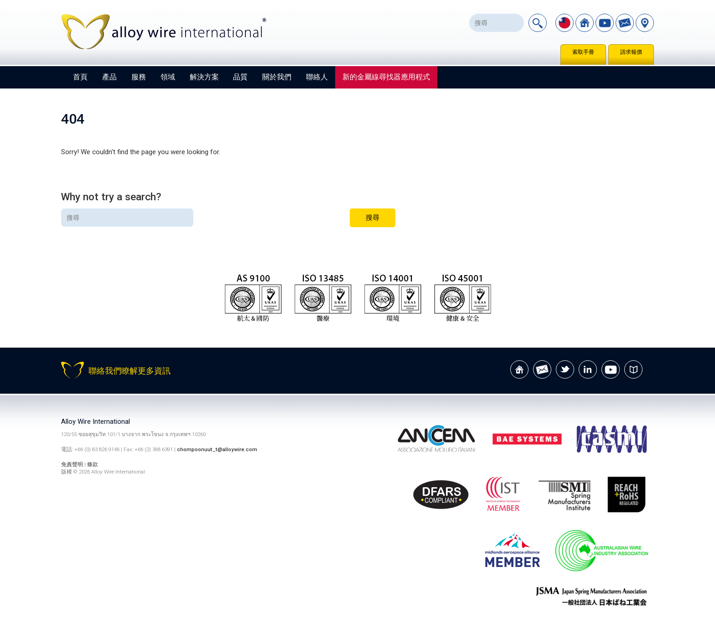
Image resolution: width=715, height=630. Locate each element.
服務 (138, 77)
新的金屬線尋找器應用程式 (386, 77)
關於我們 (276, 77)
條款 (92, 464)
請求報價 (631, 52)
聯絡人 (317, 77)
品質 (240, 77)
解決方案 (204, 77)
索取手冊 (583, 52)
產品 (109, 77)
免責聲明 (72, 464)
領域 (168, 77)
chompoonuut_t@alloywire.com (217, 449)
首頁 (80, 77)
